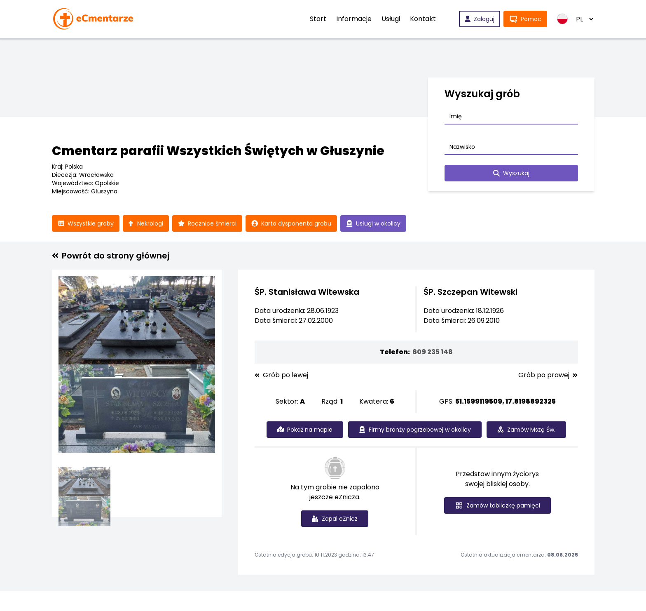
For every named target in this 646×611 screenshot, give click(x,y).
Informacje (354, 19)
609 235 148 (432, 352)
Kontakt (423, 19)
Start (318, 19)
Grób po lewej (281, 375)
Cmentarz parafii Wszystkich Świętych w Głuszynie (218, 151)
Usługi (391, 19)
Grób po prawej (548, 375)
